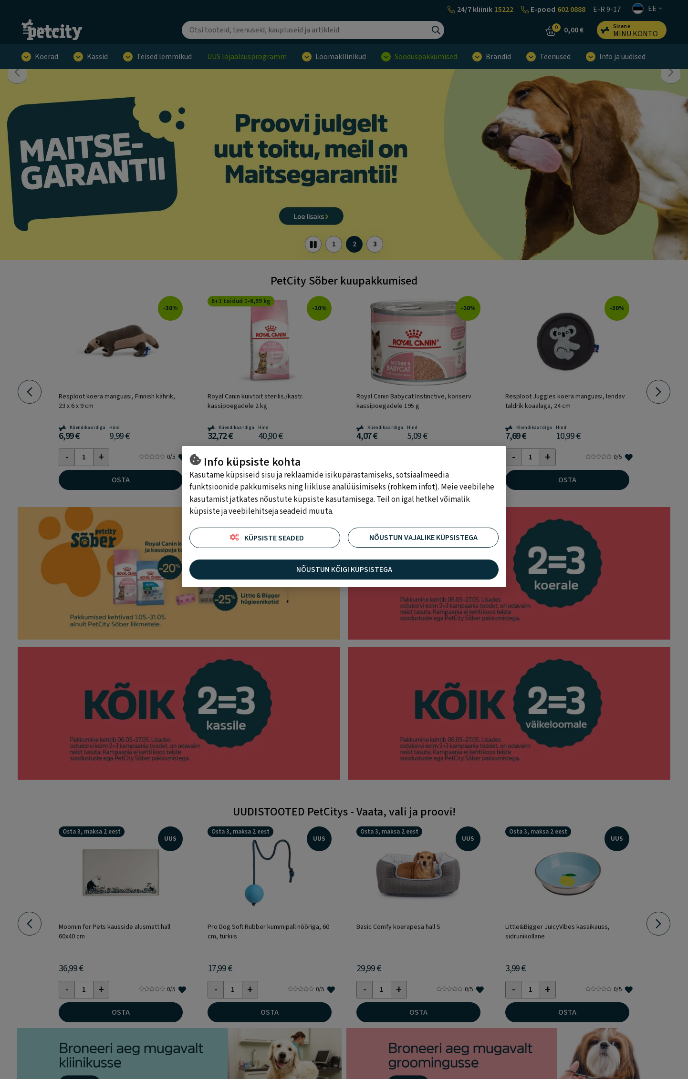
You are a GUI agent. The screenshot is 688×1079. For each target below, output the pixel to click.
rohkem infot (412, 487)
